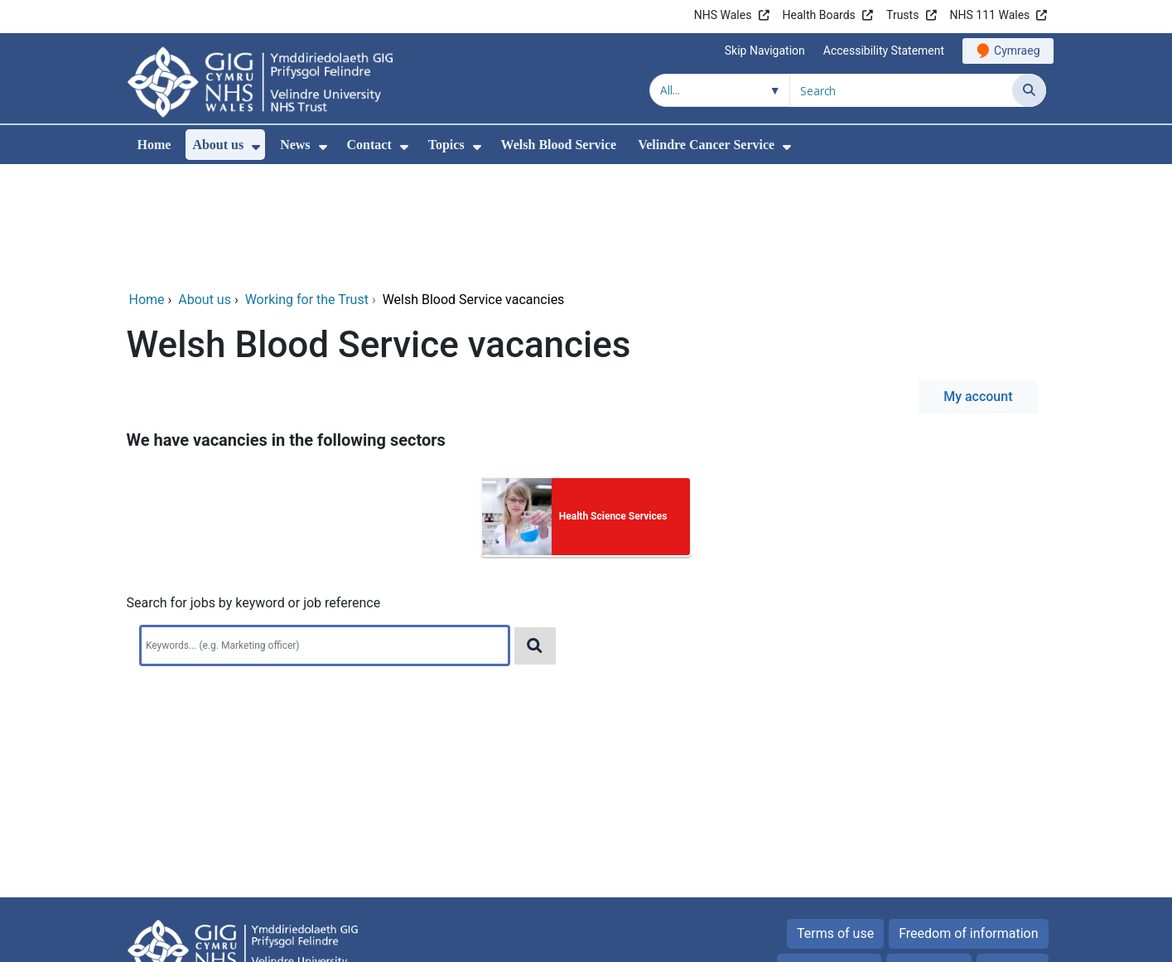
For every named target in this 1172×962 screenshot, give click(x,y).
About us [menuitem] (218, 145)
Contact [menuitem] (369, 145)
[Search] (1029, 90)
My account (977, 284)
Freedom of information (968, 821)
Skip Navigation (765, 50)
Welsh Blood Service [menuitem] (559, 145)
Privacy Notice (829, 855)
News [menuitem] (295, 145)
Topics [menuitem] (446, 145)
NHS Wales (723, 15)
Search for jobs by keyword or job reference (254, 490)
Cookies (919, 855)
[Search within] (719, 90)
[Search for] (901, 90)
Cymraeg (1016, 50)
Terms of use (835, 821)
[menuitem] (256, 147)
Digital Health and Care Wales (941, 941)
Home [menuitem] (154, 145)
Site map (1012, 855)
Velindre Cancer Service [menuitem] (706, 145)
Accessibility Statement (883, 50)
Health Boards (819, 15)
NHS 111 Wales (990, 15)
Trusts (902, 15)
